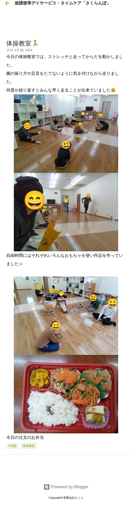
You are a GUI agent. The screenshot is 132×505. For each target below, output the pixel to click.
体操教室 (28, 446)
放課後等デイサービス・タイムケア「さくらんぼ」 (63, 3)
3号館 (12, 446)
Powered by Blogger (66, 487)
